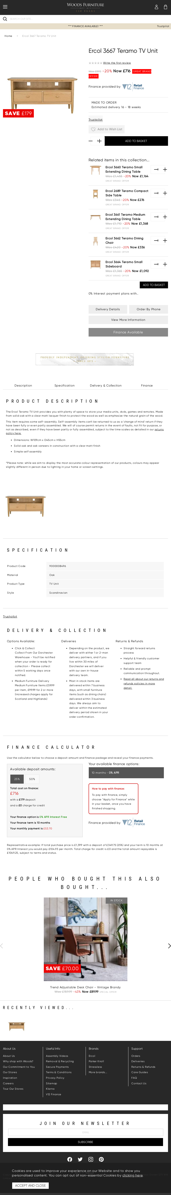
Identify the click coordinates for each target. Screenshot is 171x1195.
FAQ (134, 1077)
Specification (65, 385)
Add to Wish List (106, 129)
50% (32, 779)
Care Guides (139, 1072)
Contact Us (139, 1083)
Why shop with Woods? (18, 1061)
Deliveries (138, 1061)
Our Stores (10, 1072)
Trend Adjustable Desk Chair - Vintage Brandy (85, 987)
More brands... (98, 1072)
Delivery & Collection (106, 385)
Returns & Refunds (143, 1066)
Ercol (92, 1055)
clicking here (132, 1175)
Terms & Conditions (59, 1072)
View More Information (128, 320)
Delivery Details (108, 309)
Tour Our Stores (13, 1088)
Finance (147, 385)
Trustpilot (163, 26)
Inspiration (10, 1077)
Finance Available (128, 332)
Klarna (50, 1088)
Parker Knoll (96, 1061)
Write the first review (117, 62)
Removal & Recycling (60, 1061)
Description (23, 385)
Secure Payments (57, 1066)
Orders (135, 1055)
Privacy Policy (55, 1077)
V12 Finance (53, 1094)
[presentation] (1, 945)
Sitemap (51, 1083)
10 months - (105, 772)
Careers (8, 1083)
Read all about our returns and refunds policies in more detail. (144, 683)
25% (17, 779)
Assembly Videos (57, 1055)
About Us (9, 1055)
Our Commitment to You (19, 1066)
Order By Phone (149, 309)
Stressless (95, 1066)
